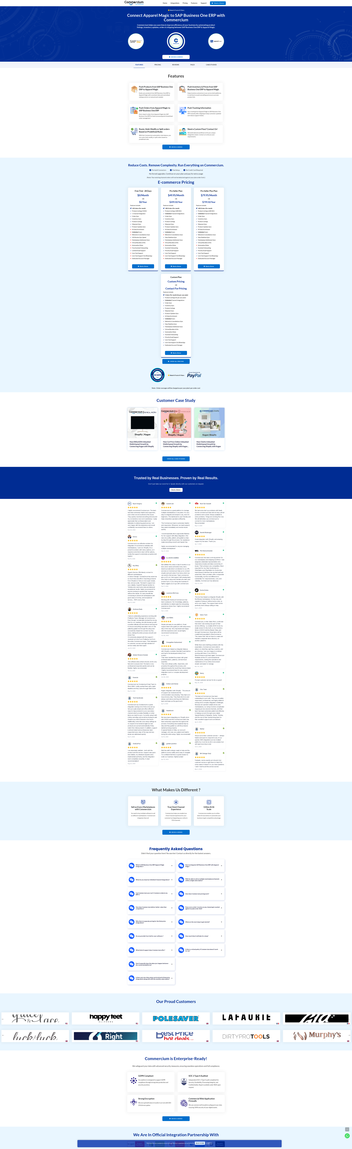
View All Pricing (176, 361)
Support (204, 3)
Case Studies (211, 65)
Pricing (185, 3)
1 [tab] (171, 453)
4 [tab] (179, 453)
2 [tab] (173, 453)
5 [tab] (181, 453)
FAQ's (192, 65)
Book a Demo (218, 3)
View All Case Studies (176, 459)
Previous (124, 429)
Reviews (175, 65)
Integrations (175, 3)
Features (194, 3)
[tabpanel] (142, 429)
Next (227, 429)
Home (165, 3)
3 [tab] (176, 453)
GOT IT (209, 1147)
